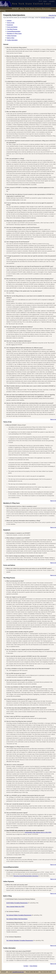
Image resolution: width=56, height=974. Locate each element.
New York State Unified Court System (25, 4)
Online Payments (11, 35)
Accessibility (52, 1)
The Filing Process (12, 29)
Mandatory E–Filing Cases (14, 33)
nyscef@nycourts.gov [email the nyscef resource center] (18, 972)
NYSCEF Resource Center (48, 17)
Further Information (12, 40)
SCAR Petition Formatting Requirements (17, 903)
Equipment (10, 24)
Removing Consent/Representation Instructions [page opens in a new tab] (25, 876)
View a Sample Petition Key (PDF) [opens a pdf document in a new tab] (15, 906)
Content (45, 1)
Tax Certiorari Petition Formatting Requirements (18, 915)
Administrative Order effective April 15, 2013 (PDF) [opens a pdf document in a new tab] (38, 832)
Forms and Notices (12, 27)
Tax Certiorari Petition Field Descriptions (16, 919)
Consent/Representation (13, 31)
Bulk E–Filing (10, 38)
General (9, 20)
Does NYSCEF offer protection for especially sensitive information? (25, 830)
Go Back (26, 966)
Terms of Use (10, 22)
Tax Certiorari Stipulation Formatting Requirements (19, 940)
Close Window (33, 966)
